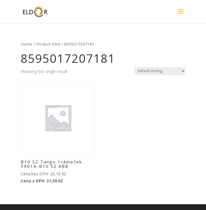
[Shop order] (159, 71)
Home (26, 44)
